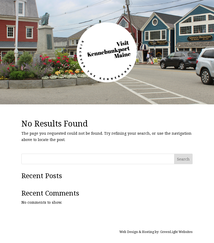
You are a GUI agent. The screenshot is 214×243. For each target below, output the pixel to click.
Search (183, 159)
